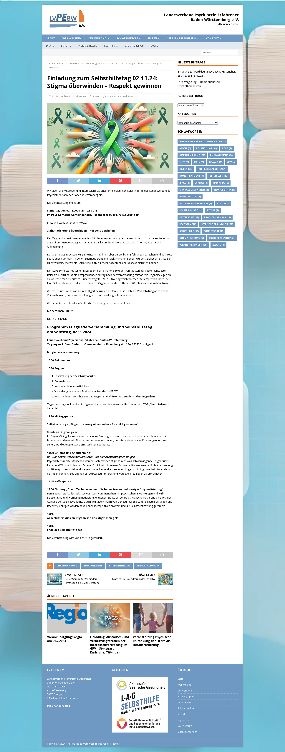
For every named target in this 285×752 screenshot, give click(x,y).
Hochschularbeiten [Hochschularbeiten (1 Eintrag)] (212, 169)
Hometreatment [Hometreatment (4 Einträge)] (191, 175)
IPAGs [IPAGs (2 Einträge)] (184, 182)
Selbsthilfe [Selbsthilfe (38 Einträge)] (189, 231)
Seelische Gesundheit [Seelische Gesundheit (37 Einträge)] (217, 224)
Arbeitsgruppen (134, 45)
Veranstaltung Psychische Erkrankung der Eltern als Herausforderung (152, 641)
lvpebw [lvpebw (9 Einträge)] (201, 182)
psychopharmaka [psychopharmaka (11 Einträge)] (217, 217)
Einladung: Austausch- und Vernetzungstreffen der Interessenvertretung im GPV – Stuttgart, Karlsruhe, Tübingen (109, 644)
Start (50, 38)
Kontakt (212, 38)
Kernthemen (185, 702)
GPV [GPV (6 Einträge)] (231, 162)
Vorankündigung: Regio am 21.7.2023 (64, 639)
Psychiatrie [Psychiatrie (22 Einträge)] (189, 217)
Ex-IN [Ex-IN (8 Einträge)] (199, 162)
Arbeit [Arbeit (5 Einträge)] (185, 148)
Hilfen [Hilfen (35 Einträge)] (185, 169)
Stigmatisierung (119, 565)
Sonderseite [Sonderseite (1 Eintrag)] (213, 231)
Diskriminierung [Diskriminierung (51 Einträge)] (192, 155)
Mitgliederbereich (187, 731)
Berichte (66, 45)
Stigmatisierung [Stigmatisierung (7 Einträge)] (191, 238)
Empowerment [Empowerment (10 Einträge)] (221, 155)
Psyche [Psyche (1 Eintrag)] (213, 210)
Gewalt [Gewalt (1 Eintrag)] (215, 162)
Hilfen (152, 38)
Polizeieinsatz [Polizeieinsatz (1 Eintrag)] (190, 210)
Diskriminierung (67, 565)
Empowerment (93, 565)
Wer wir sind (71, 38)
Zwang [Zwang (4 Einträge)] (218, 244)
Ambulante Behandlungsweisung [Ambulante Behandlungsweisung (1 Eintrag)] (202, 141)
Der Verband (97, 38)
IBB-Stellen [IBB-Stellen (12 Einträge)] (218, 175)
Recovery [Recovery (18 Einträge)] (187, 224)
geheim (83, 96)
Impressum (184, 720)
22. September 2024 (63, 96)
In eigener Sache (87, 45)
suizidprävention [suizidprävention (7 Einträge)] (222, 238)
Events (50, 45)
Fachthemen (111, 45)
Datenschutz (185, 726)
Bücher (155, 45)
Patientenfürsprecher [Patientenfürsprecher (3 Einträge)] (195, 203)
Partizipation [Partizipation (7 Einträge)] (190, 196)
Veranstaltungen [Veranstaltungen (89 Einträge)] (193, 244)
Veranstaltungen (148, 565)
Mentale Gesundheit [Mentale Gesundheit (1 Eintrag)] (194, 189)
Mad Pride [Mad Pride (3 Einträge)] (221, 182)
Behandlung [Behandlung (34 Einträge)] (206, 148)
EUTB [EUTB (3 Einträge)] (184, 162)
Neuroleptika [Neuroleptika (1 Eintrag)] (224, 189)
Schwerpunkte (127, 38)
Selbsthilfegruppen (181, 38)
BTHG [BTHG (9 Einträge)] (227, 148)
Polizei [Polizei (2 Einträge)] (223, 203)
